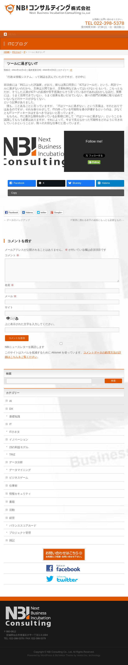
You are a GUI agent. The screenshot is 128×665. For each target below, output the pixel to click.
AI (10, 405)
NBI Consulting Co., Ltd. (59, 652)
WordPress (46, 655)
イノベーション (18, 444)
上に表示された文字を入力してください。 (30, 328)
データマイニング (20, 474)
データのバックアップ (17, 220)
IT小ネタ (14, 436)
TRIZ (12, 459)
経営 (12, 522)
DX (11, 413)
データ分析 (16, 466)
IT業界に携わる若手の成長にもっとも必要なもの (97, 220)
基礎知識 (14, 421)
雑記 (12, 544)
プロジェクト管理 (20, 537)
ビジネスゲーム (18, 482)
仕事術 (13, 490)
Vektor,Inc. (82, 655)
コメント (12, 255)
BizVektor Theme (64, 655)
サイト (9, 311)
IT (71, 70)
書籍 (12, 506)
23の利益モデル (19, 451)
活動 (12, 514)
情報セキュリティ (20, 498)
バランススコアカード (22, 530)
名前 (9, 289)
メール (10, 300)
